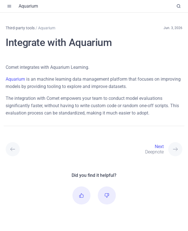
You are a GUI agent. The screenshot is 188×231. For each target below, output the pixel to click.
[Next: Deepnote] (116, 149)
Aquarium (15, 79)
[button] (81, 195)
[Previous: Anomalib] (28, 149)
